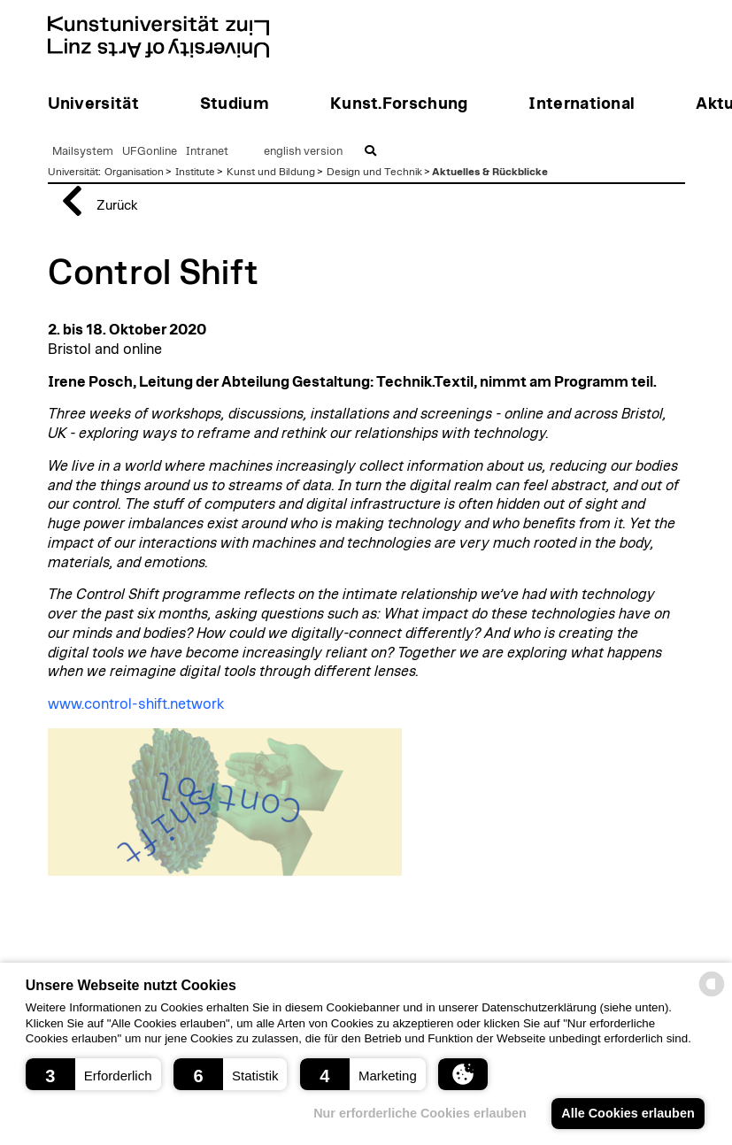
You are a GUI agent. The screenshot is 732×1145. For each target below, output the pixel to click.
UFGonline (149, 152)
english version (303, 152)
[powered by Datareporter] (711, 995)
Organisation (134, 171)
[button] (93, 1074)
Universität (73, 171)
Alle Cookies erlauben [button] (627, 1113)
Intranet (207, 152)
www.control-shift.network (136, 704)
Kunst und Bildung (271, 171)
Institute (195, 171)
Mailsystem (82, 152)
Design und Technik (374, 171)
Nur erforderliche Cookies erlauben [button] (420, 1113)
